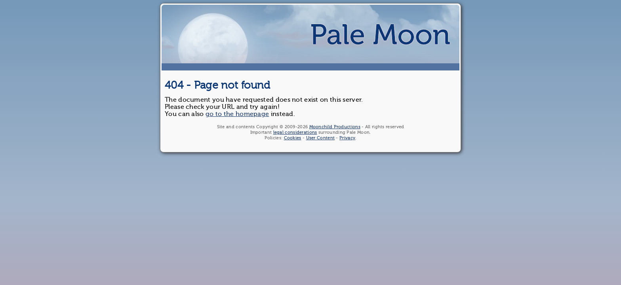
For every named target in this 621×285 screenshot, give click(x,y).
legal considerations (295, 132)
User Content (320, 138)
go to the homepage (237, 114)
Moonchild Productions (334, 126)
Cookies (292, 138)
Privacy (347, 138)
